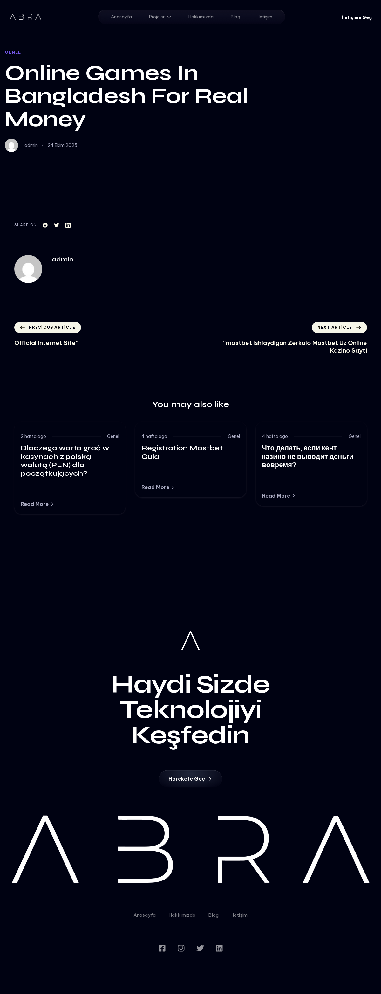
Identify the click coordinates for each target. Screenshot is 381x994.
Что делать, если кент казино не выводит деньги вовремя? (308, 456)
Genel (13, 52)
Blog (235, 17)
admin (31, 145)
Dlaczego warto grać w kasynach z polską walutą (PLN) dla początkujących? (65, 460)
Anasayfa (121, 17)
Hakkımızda (201, 17)
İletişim (264, 17)
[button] (357, 17)
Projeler (160, 17)
